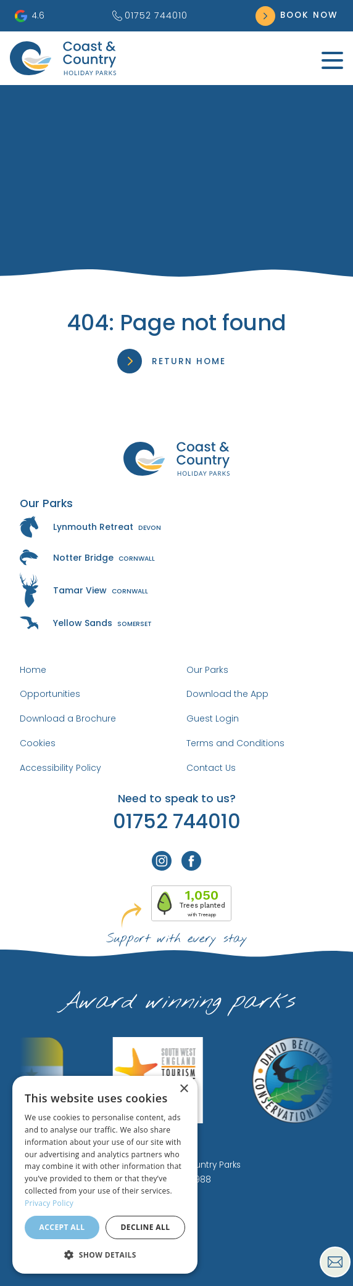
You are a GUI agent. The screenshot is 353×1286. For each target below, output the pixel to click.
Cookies (38, 743)
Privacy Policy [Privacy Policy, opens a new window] (49, 1203)
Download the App (227, 694)
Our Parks (207, 670)
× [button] (183, 1089)
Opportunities (50, 694)
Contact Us (211, 768)
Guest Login (212, 718)
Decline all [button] (145, 1227)
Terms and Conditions (235, 743)
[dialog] (104, 1175)
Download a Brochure (68, 718)
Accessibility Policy (60, 768)
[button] (105, 1254)
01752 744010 (150, 15)
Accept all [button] (62, 1227)
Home (33, 670)
